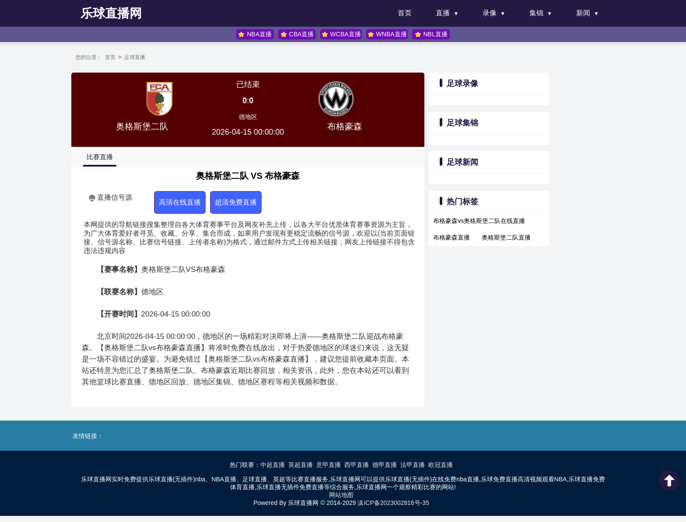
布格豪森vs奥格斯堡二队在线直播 (476, 220)
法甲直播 (412, 464)
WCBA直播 (340, 34)
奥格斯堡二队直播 (503, 237)
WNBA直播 (386, 34)
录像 (490, 13)
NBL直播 (430, 34)
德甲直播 (384, 464)
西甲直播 (356, 464)
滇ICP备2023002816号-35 (393, 502)
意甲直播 (328, 464)
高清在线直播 (193, 202)
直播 (443, 13)
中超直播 (272, 464)
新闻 (583, 13)
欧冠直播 (440, 464)
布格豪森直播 (448, 237)
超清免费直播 (249, 202)
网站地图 (341, 494)
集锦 (536, 13)
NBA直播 (256, 34)
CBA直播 (297, 34)
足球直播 (143, 57)
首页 (405, 13)
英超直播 (300, 464)
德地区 (251, 116)
